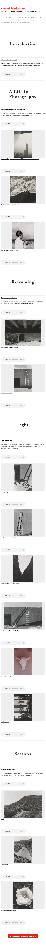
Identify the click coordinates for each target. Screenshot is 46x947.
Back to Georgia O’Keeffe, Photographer (23, 936)
